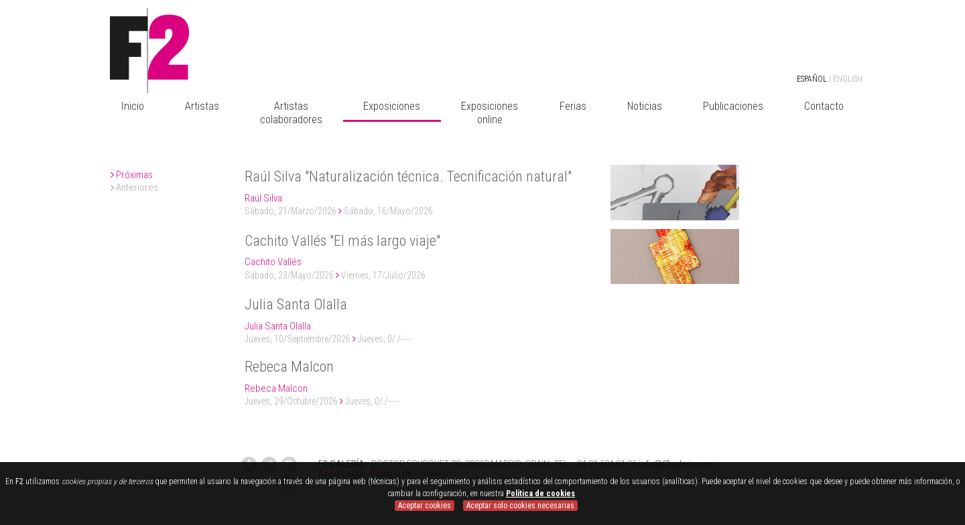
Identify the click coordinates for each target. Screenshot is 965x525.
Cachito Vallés (273, 262)
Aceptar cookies (424, 505)
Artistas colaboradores (291, 113)
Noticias (644, 106)
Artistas (202, 106)
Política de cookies (540, 493)
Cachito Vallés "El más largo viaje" (342, 240)
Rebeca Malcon (289, 366)
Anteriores (134, 187)
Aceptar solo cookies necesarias (520, 505)
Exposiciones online (489, 113)
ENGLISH (847, 79)
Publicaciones (733, 106)
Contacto (824, 106)
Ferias (573, 106)
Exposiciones (391, 106)
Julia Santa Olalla (296, 304)
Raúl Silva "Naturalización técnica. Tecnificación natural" (408, 176)
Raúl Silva (263, 198)
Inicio (132, 106)
